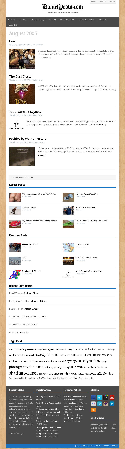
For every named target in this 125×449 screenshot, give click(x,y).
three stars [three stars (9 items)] (59, 373)
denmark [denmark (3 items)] (105, 349)
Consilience (68, 405)
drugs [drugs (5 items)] (112, 349)
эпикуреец (37, 19)
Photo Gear (41, 436)
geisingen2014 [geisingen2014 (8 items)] (69, 355)
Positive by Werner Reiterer (28, 139)
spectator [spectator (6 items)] (43, 373)
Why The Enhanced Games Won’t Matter (39, 194)
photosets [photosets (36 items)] (35, 366)
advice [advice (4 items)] (12, 349)
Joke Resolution (70, 403)
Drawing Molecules (44, 396)
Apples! (67, 421)
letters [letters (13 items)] (87, 355)
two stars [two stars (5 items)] (79, 373)
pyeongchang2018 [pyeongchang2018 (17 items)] (64, 367)
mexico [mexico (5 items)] (39, 361)
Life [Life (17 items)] (94, 355)
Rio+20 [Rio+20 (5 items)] (99, 367)
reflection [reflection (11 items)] (90, 367)
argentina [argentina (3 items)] (30, 349)
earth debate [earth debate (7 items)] (15, 354)
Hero (12, 41)
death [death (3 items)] (99, 349)
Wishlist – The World (45, 403)
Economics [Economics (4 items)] (27, 355)
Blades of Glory (31, 293)
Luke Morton (58, 378)
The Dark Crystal (20, 76)
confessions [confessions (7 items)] (90, 349)
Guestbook (102, 2)
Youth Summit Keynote (25, 112)
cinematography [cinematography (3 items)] (65, 349)
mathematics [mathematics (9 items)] (104, 355)
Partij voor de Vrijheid (31, 271)
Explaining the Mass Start (47, 421)
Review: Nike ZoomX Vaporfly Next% (92, 220)
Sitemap (114, 445)
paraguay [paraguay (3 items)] (102, 361)
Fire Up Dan (68, 415)
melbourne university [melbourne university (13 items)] (22, 361)
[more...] (46, 57)
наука (23, 19)
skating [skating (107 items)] (16, 373)
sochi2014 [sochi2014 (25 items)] (31, 373)
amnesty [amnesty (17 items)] (20, 349)
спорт (11, 19)
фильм (52, 19)
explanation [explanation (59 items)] (50, 354)
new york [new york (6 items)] (59, 361)
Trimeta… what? (29, 207)
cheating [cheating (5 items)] (45, 349)
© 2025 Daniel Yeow (83, 445)
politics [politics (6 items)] (47, 367)
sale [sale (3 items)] (105, 367)
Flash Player (78, 378)
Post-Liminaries (82, 244)
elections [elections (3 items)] (36, 355)
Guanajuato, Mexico (30, 244)
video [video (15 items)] (109, 373)
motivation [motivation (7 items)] (48, 361)
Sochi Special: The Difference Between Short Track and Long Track (48, 430)
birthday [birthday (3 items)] (38, 349)
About (93, 2)
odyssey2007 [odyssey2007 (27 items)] (74, 361)
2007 (24, 257)
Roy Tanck (43, 378)
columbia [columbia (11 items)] (78, 349)
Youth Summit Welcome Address (89, 271)
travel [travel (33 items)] (70, 373)
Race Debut (68, 418)
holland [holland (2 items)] (79, 355)
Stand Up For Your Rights (86, 257)
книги (102, 19)
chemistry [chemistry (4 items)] (54, 349)
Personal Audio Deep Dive (87, 194)
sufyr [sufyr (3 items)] (51, 374)
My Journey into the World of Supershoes (39, 220)
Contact (112, 2)
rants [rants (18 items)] (80, 367)
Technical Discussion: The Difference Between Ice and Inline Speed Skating (48, 412)
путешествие (87, 19)
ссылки (12, 24)
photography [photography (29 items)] (18, 367)
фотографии (67, 19)
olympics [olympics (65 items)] (91, 360)
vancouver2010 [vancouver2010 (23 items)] (95, 373)
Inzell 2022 (24, 332)
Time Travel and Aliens (86, 207)
